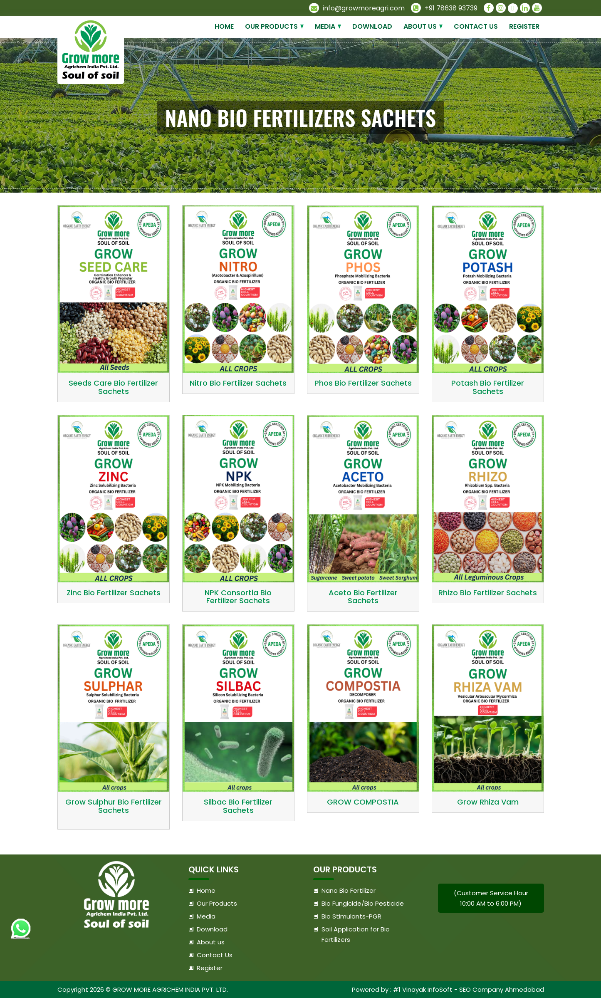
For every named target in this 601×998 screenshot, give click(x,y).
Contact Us (476, 26)
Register (524, 26)
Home (224, 26)
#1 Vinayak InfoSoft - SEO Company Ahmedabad (468, 989)
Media (325, 26)
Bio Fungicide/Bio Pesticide (363, 903)
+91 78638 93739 (444, 8)
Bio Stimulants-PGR (351, 916)
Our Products (271, 26)
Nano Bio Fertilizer (349, 890)
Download (372, 26)
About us (420, 26)
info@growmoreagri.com (357, 8)
